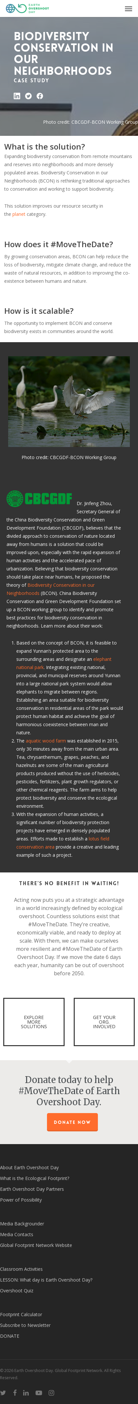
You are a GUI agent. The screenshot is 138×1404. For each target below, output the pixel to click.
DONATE (9, 1336)
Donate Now (72, 1122)
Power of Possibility (21, 1200)
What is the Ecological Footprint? (34, 1178)
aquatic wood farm (46, 741)
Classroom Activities (21, 1269)
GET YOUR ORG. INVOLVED (104, 1021)
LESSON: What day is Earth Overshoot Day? (46, 1280)
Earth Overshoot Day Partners (32, 1189)
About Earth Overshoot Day (29, 1167)
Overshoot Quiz (16, 1290)
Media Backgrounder (22, 1224)
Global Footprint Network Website (36, 1245)
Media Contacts (16, 1234)
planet (18, 214)
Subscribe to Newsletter (25, 1325)
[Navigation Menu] (128, 8)
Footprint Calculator (21, 1314)
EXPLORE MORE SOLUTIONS (34, 1021)
